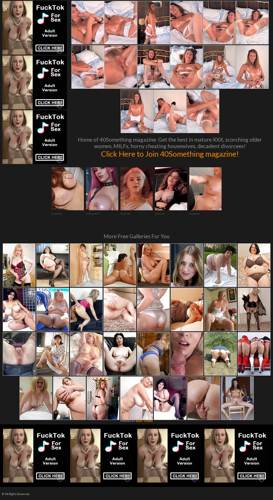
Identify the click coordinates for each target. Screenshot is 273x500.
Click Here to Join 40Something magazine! (170, 153)
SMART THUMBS (144, 421)
